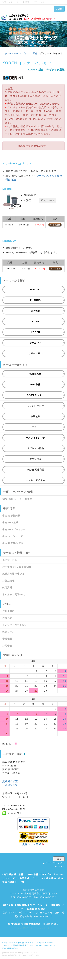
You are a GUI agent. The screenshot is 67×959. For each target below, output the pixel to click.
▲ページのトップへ (54, 863)
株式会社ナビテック (26, 943)
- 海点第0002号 (33, 924)
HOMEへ (60, 866)
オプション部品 (29, 53)
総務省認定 (11, 785)
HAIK (37, 955)
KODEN (13, 53)
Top (4, 53)
